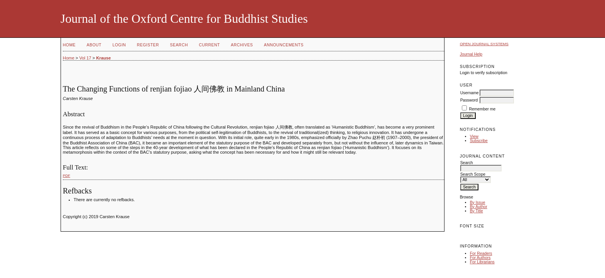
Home (69, 45)
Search (179, 45)
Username (469, 93)
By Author (478, 207)
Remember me (482, 109)
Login (119, 45)
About (94, 45)
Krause (103, 58)
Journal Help (471, 54)
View (474, 136)
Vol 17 (85, 58)
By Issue (477, 202)
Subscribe (479, 141)
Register (148, 45)
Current (209, 45)
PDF (66, 175)
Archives (242, 45)
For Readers (481, 253)
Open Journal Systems (484, 44)
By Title (476, 211)
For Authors (480, 258)
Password (469, 100)
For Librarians (482, 262)
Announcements (284, 45)
